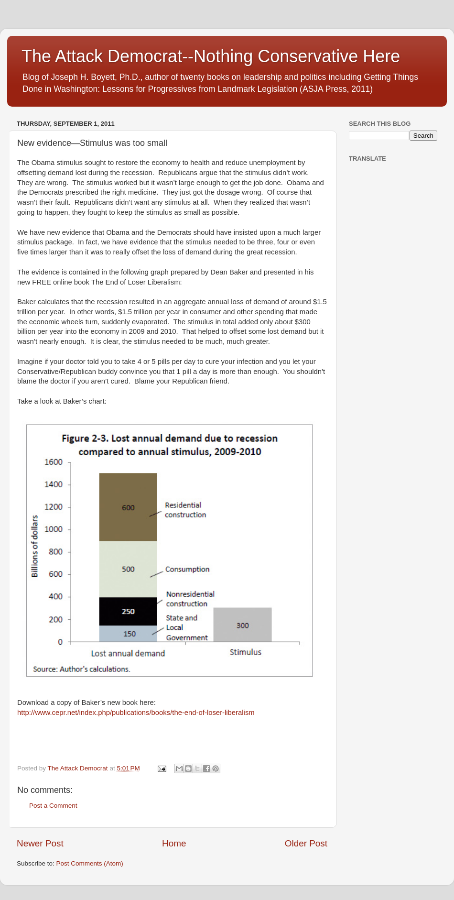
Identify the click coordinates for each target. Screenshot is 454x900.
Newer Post (40, 843)
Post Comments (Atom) (89, 863)
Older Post (306, 843)
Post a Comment (53, 805)
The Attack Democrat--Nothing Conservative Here (211, 56)
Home (174, 843)
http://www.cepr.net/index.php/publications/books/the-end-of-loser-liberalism (136, 712)
